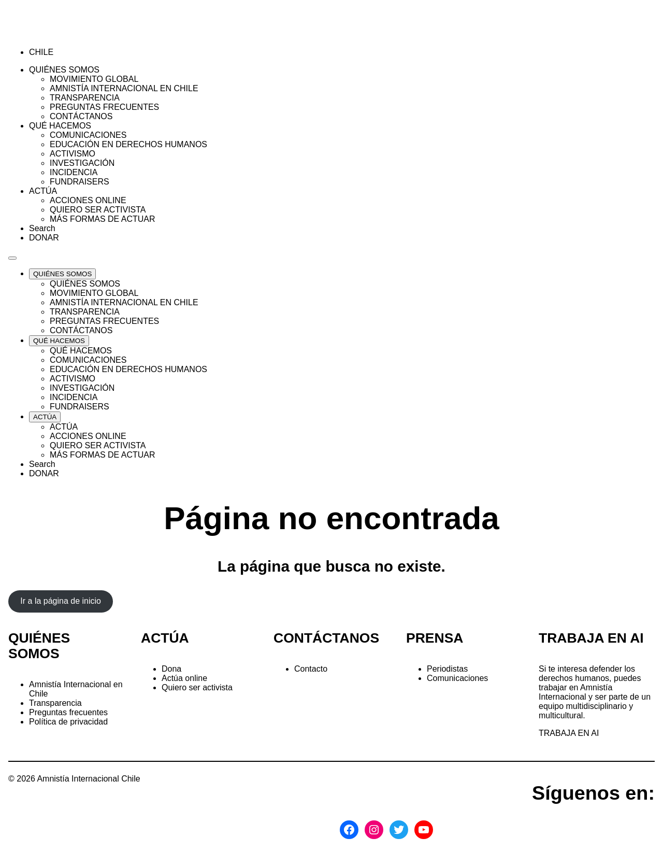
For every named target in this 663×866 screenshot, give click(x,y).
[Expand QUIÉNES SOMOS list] (62, 273)
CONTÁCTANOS (326, 638)
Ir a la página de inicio (60, 601)
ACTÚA (165, 638)
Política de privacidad (68, 721)
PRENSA (434, 638)
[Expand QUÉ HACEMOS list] (59, 340)
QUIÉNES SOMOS (39, 645)
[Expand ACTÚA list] (45, 416)
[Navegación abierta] (12, 258)
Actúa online (184, 678)
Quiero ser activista (197, 687)
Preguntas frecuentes (68, 712)
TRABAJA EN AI (569, 733)
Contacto (310, 668)
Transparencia (55, 703)
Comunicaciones (457, 678)
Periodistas (447, 668)
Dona (171, 668)
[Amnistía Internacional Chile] (68, 34)
